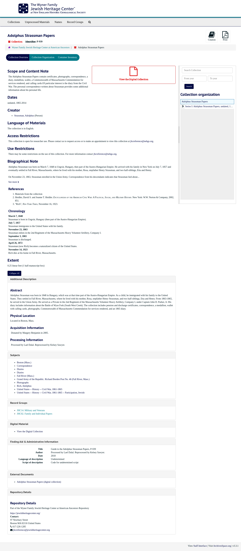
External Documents (22, 474)
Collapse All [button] (14, 273)
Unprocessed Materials (37, 22)
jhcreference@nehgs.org (141, 141)
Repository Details (20, 492)
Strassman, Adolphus (24, 115)
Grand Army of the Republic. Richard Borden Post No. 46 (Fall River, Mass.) (53, 379)
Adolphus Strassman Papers (195, 101)
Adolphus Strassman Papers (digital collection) (39, 482)
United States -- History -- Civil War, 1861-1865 (39, 389)
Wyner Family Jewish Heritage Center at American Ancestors (41, 47)
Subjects (15, 355)
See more (13, 182)
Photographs (23, 382)
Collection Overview (18, 57)
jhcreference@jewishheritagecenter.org (31, 530)
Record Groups (75, 22)
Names (58, 22)
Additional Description (23, 279)
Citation (212, 36)
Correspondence (24, 366)
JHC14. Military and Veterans (31, 410)
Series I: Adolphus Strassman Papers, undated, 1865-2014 (212, 106)
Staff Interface (200, 546)
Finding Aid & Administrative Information (34, 441)
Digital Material (19, 424)
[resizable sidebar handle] (179, 135)
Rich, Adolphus (24, 386)
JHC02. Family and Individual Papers (34, 413)
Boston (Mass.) (24, 362)
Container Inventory (67, 57)
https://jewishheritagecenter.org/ (25, 513)
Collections (14, 22)
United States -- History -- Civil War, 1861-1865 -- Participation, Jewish (51, 392)
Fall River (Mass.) (25, 376)
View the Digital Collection (30, 431)
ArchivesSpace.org (222, 546)
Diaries (20, 369)
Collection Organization (43, 57)
